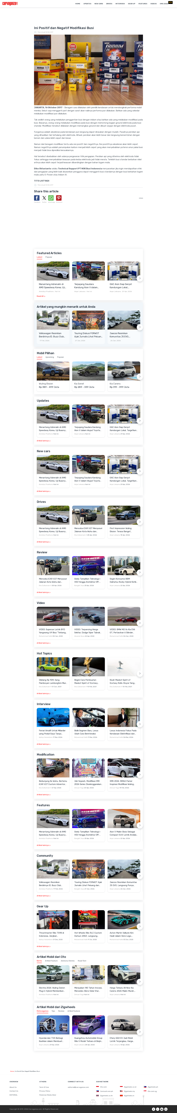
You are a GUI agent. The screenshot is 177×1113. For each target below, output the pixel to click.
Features (142, 4)
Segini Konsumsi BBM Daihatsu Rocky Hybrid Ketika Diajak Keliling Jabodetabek (123, 580)
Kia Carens (115, 384)
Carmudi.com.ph (104, 1091)
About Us (13, 1087)
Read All (40, 296)
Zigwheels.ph (151, 1087)
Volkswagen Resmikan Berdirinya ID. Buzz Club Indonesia (51, 335)
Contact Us (14, 1091)
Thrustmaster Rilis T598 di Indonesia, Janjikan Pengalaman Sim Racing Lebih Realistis (53, 934)
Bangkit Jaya (79, 585)
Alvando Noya (79, 636)
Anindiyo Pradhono (46, 291)
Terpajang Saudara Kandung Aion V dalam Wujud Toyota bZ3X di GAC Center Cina (88, 286)
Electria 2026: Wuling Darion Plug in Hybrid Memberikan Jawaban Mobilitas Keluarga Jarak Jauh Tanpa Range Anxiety (52, 989)
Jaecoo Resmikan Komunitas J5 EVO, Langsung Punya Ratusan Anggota (123, 335)
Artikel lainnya (43, 441)
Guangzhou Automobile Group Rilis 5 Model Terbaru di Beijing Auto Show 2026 (88, 1040)
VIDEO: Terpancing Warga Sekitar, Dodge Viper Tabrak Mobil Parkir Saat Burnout (87, 631)
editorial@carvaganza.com (78, 1087)
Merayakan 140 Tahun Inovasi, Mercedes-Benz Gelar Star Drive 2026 (88, 989)
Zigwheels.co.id (128, 1087)
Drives (109, 4)
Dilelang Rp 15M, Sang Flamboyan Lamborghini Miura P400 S (53, 682)
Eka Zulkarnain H (80, 535)
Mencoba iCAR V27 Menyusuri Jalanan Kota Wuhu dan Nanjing (88, 530)
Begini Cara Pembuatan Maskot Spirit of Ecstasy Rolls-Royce (86, 682)
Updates (87, 4)
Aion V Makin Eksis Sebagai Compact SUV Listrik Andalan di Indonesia (124, 833)
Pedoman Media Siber (47, 1095)
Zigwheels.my (127, 1091)
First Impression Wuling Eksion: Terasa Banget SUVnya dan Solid (121, 530)
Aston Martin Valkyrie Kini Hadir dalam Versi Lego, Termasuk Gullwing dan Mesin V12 (123, 934)
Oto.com (101, 1087)
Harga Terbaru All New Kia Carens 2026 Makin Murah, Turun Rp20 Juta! (122, 989)
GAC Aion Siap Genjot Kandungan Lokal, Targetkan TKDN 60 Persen (123, 286)
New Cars (98, 4)
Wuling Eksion (46, 384)
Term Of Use (44, 1087)
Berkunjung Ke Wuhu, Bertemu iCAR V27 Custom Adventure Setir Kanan (53, 783)
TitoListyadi (41, 32)
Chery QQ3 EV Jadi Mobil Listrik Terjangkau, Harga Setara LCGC (121, 1040)
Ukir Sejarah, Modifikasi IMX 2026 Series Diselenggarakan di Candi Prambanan (87, 783)
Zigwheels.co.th (104, 1096)
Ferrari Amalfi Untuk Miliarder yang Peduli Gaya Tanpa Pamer (52, 732)
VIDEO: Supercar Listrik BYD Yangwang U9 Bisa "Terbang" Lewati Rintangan (52, 631)
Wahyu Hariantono (46, 737)
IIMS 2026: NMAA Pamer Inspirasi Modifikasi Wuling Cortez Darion (122, 783)
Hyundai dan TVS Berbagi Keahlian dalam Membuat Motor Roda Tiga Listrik (51, 1040)
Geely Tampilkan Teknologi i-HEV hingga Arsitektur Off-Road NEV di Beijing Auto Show (87, 580)
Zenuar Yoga (79, 788)
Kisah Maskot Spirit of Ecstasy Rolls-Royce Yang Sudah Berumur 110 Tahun (122, 682)
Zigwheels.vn (127, 1096)
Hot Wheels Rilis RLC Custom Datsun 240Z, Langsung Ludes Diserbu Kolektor (88, 934)
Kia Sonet (79, 384)
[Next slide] (140, 278)
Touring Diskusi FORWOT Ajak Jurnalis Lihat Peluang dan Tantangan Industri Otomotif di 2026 (88, 335)
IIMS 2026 (164, 4)
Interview (120, 4)
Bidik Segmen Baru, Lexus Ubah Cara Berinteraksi (86, 732)
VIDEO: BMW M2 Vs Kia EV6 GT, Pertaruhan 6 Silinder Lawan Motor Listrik (122, 631)
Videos (153, 4)
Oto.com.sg (150, 1091)
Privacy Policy (44, 1091)
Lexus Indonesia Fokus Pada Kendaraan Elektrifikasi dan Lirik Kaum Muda (123, 732)
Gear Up (131, 4)
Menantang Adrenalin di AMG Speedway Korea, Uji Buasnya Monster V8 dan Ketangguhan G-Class (52, 286)
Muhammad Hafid (45, 636)
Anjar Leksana (79, 291)
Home (77, 4)
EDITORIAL (14, 1095)
